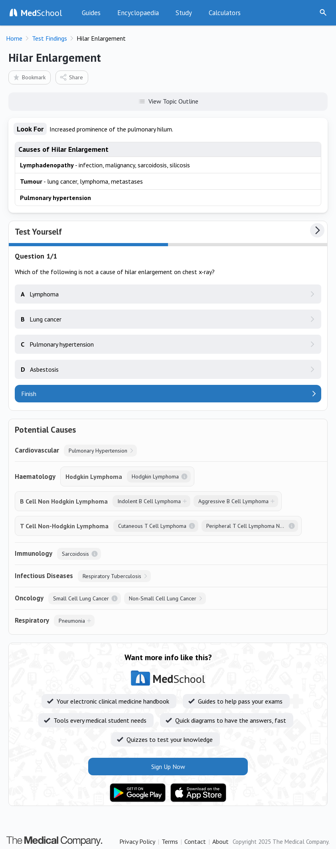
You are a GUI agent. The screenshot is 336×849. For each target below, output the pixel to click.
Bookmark (28, 77)
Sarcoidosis (75, 553)
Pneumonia (72, 620)
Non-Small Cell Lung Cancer (162, 598)
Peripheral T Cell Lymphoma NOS (246, 525)
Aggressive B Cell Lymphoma (233, 501)
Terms (170, 841)
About (220, 841)
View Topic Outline (168, 100)
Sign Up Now (301, 13)
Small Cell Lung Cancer (81, 598)
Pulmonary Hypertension (98, 450)
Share (71, 77)
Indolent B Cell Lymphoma (149, 501)
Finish (28, 394)
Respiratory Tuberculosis (112, 576)
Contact (195, 841)
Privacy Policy (137, 841)
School (41, 12)
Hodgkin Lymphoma (155, 476)
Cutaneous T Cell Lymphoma (152, 525)
